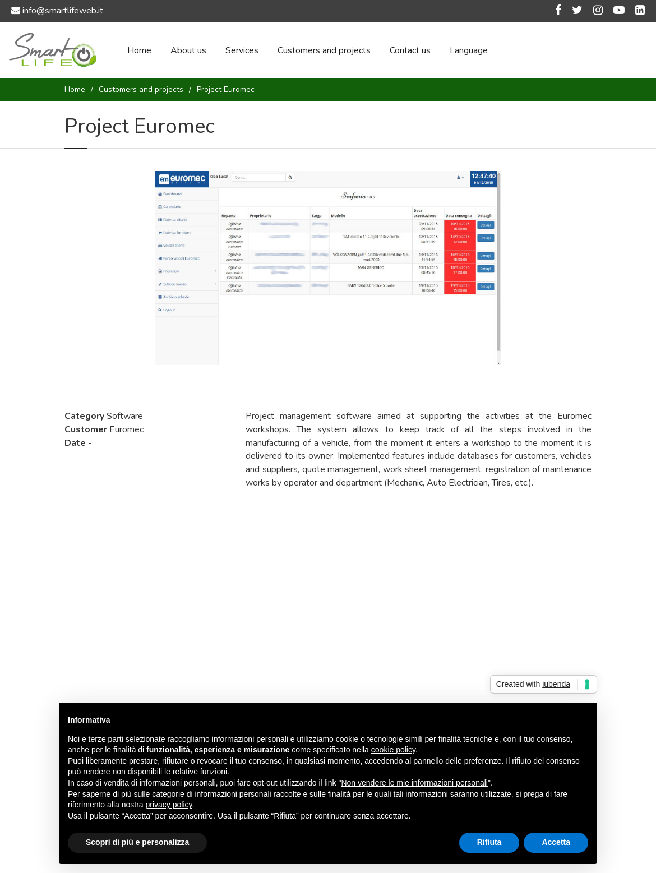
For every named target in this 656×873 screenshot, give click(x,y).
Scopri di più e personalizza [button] (137, 842)
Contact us (410, 50)
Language (469, 50)
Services (241, 50)
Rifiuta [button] (489, 842)
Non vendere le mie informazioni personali (414, 782)
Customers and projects (324, 50)
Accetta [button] (556, 842)
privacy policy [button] (169, 804)
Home (139, 50)
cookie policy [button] (393, 749)
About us (188, 50)
